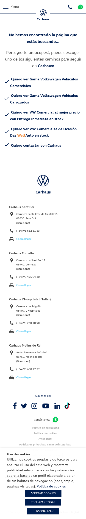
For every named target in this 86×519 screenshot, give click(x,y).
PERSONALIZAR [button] (43, 511)
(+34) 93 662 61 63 (28, 230)
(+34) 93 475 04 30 (28, 276)
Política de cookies (45, 433)
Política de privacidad (45, 427)
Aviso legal (45, 438)
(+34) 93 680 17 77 (28, 369)
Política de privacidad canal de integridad (45, 444)
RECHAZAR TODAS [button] (43, 502)
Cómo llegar (23, 239)
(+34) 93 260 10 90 (28, 323)
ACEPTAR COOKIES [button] (43, 493)
